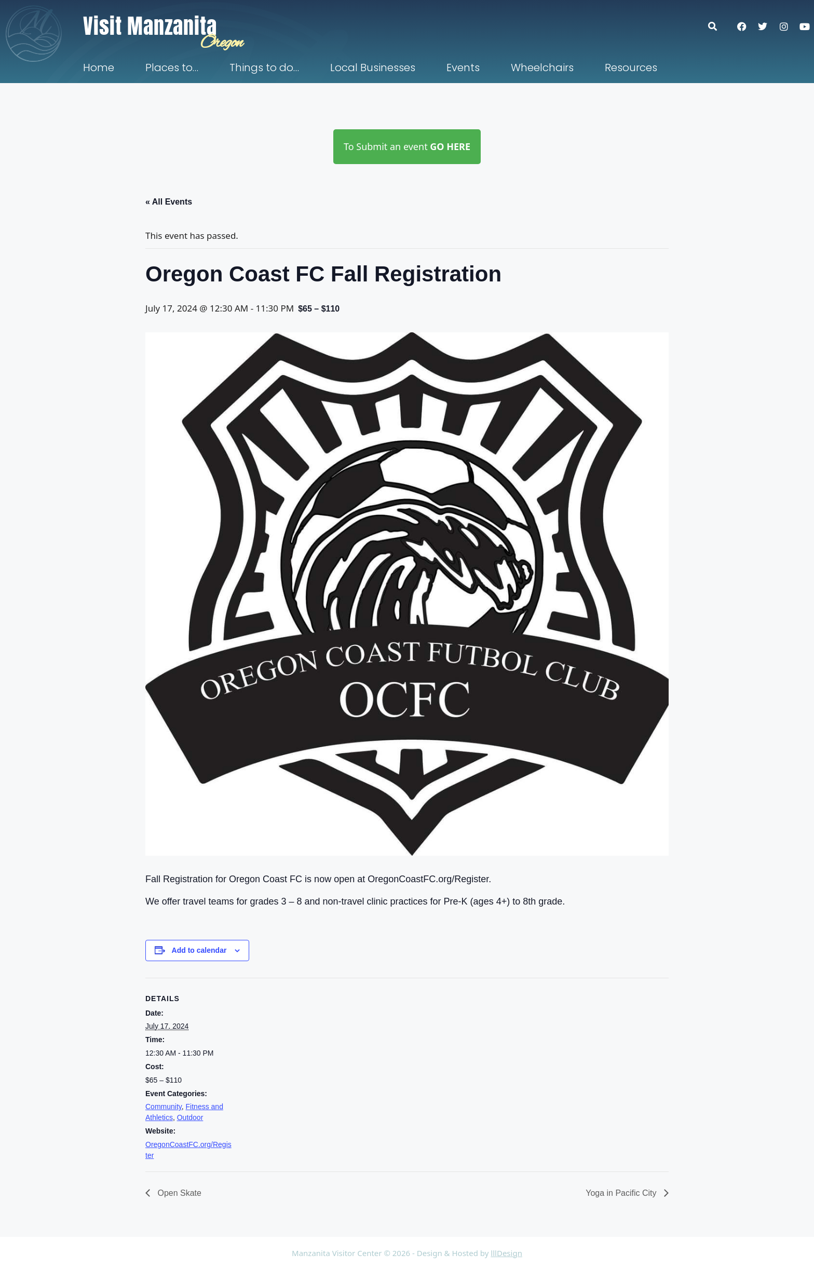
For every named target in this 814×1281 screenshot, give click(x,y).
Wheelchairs (542, 67)
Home (98, 67)
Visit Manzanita (150, 26)
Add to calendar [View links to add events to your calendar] (199, 950)
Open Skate (178, 1193)
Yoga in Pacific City (622, 1193)
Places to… (171, 67)
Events (463, 67)
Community (163, 1106)
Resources (631, 67)
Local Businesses (372, 67)
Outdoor (190, 1117)
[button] (717, 26)
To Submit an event (407, 146)
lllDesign (506, 1253)
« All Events (168, 201)
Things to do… (264, 67)
